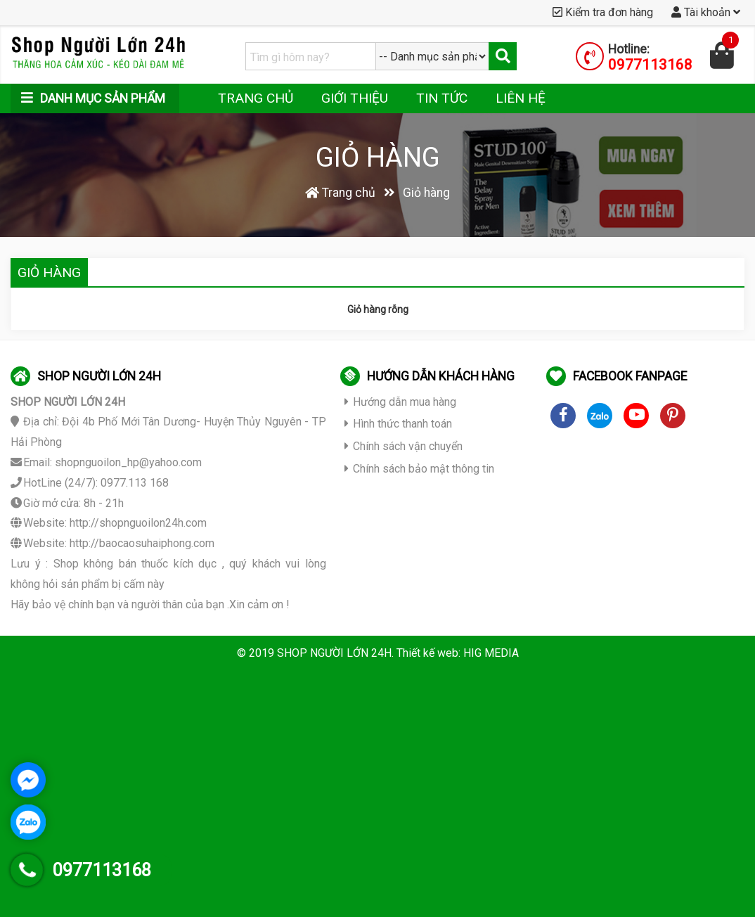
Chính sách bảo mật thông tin (419, 468)
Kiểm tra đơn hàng (603, 12)
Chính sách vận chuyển (403, 446)
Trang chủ (255, 98)
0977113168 (650, 64)
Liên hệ (521, 98)
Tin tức (441, 98)
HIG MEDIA (491, 653)
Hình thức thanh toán (398, 423)
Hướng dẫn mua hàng (400, 402)
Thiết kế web (427, 653)
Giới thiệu (354, 98)
